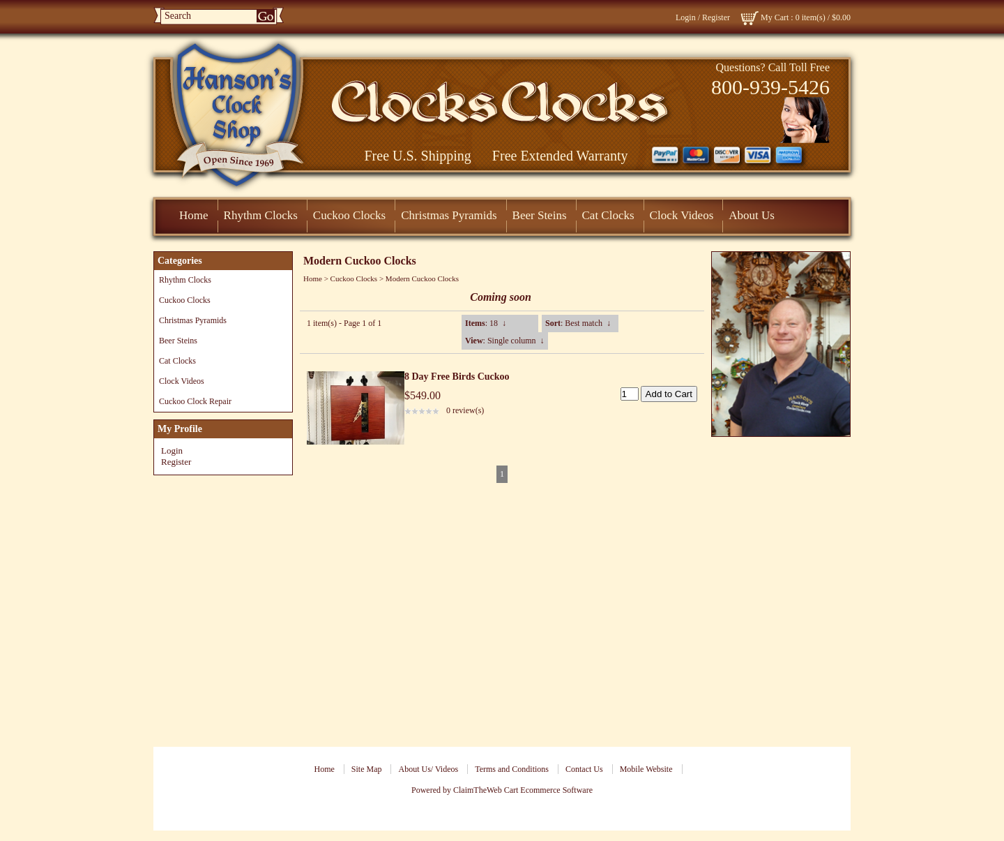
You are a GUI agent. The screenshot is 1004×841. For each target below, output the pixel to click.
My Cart (775, 17)
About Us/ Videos (428, 769)
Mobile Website (646, 769)
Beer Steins (539, 215)
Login (686, 17)
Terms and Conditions (512, 769)
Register (716, 17)
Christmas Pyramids (448, 215)
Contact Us (584, 769)
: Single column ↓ (505, 340)
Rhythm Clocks (261, 215)
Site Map (366, 769)
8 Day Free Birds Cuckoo (457, 376)
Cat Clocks (608, 215)
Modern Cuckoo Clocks (422, 278)
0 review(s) (465, 410)
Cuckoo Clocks (349, 215)
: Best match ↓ (578, 323)
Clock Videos (682, 215)
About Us (752, 215)
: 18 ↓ (485, 323)
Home (193, 215)
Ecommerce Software (556, 790)
